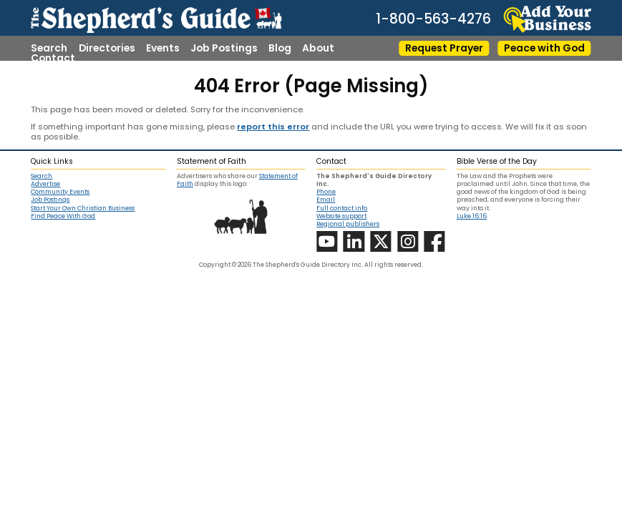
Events (163, 49)
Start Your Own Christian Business (83, 208)
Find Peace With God (63, 216)
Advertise (45, 184)
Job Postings (224, 49)
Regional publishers (347, 224)
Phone (326, 191)
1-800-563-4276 (433, 19)
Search (49, 49)
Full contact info (341, 208)
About (318, 49)
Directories (107, 49)
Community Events (60, 192)
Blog (279, 49)
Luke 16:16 (472, 216)
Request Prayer (444, 48)
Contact (53, 59)
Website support (341, 216)
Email (325, 199)
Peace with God (544, 48)
